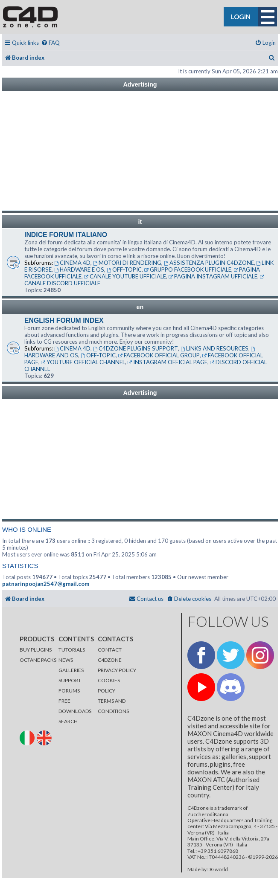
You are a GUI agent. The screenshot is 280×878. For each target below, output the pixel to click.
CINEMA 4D (72, 262)
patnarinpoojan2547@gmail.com (45, 583)
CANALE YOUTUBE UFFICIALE (125, 276)
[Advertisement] (140, 151)
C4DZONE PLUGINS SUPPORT (135, 348)
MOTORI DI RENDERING (127, 262)
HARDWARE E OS (79, 269)
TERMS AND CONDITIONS (113, 706)
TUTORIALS (71, 649)
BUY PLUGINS (36, 649)
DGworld (217, 869)
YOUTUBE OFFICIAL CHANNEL (83, 362)
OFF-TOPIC (124, 269)
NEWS (65, 660)
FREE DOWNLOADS (74, 706)
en (140, 307)
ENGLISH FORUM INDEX (64, 320)
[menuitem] (50, 43)
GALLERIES (71, 670)
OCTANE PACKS (38, 660)
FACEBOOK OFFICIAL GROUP (159, 355)
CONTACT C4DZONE (110, 654)
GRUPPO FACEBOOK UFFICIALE (187, 269)
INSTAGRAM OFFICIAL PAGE (167, 362)
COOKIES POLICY (109, 685)
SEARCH (68, 721)
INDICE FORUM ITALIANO (65, 234)
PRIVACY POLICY (117, 670)
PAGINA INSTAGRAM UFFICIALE (213, 276)
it (140, 221)
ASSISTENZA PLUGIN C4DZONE (209, 262)
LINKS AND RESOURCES (214, 348)
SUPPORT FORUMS (69, 685)
